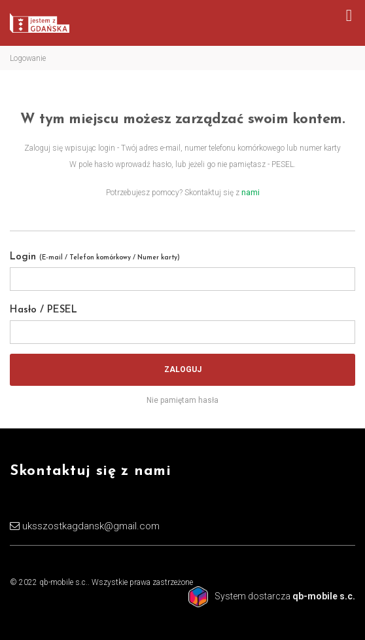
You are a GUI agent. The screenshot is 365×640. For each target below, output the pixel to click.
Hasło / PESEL (43, 310)
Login (95, 257)
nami (250, 192)
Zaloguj (182, 369)
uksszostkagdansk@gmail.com (91, 526)
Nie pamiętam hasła (182, 400)
